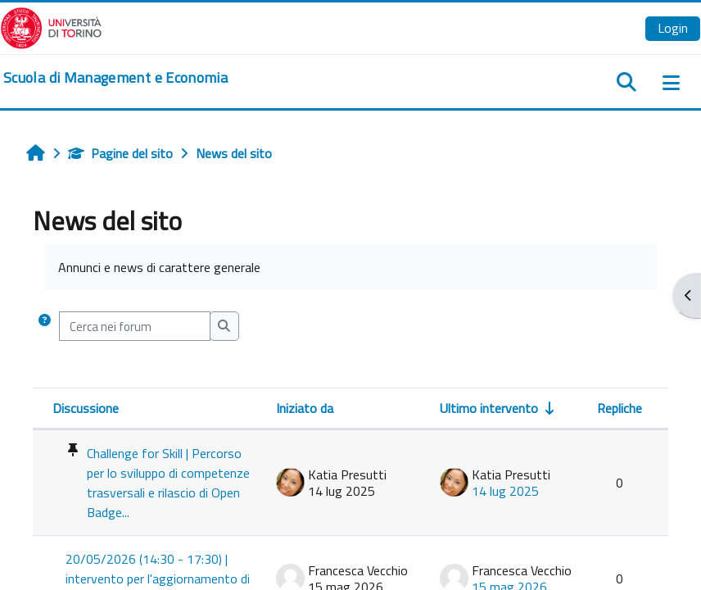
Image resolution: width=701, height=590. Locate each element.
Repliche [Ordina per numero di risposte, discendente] (619, 408)
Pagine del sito (120, 153)
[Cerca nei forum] (134, 326)
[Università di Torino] (51, 26)
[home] (115, 78)
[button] (44, 326)
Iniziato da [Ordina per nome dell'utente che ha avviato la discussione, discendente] (304, 408)
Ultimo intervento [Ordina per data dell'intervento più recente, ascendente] (489, 408)
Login (673, 28)
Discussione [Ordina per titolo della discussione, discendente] (85, 408)
